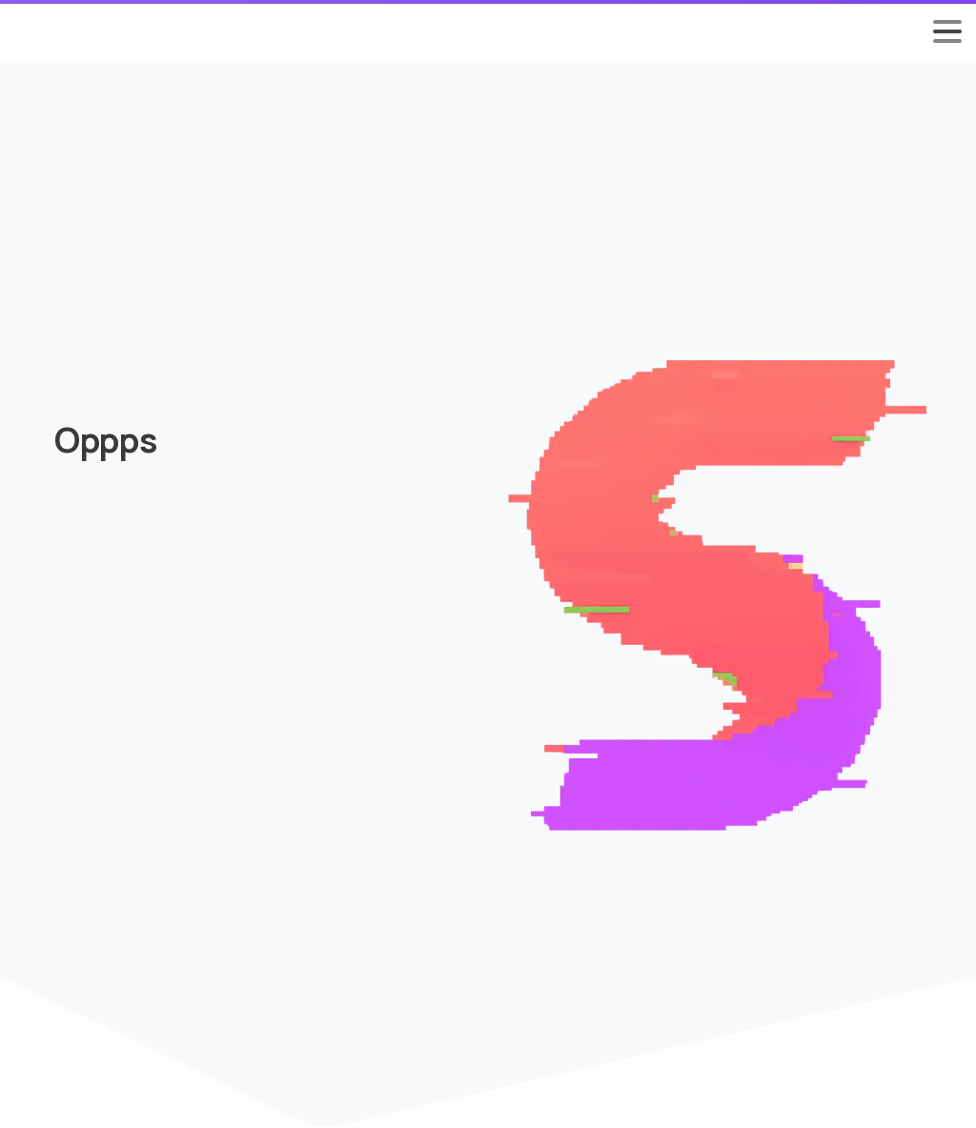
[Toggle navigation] (947, 31)
